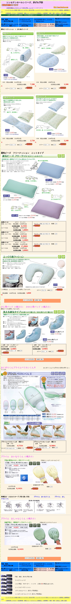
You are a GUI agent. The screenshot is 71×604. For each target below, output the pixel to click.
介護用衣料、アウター (11, 13)
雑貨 (50, 13)
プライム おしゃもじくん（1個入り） (18, 518)
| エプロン (25, 10)
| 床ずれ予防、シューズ (34, 10)
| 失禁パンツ (20, 10)
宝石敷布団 (20, 13)
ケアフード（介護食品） (36, 13)
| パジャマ (42, 10)
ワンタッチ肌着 (13, 10)
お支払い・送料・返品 (61, 13)
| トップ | (7, 10)
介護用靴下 (45, 13)
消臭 (53, 13)
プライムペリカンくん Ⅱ (24, 367)
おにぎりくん (7, 367)
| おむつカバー (54, 10)
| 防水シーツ (48, 10)
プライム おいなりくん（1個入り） (17, 456)
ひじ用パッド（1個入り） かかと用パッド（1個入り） (26, 307)
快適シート (26, 13)
